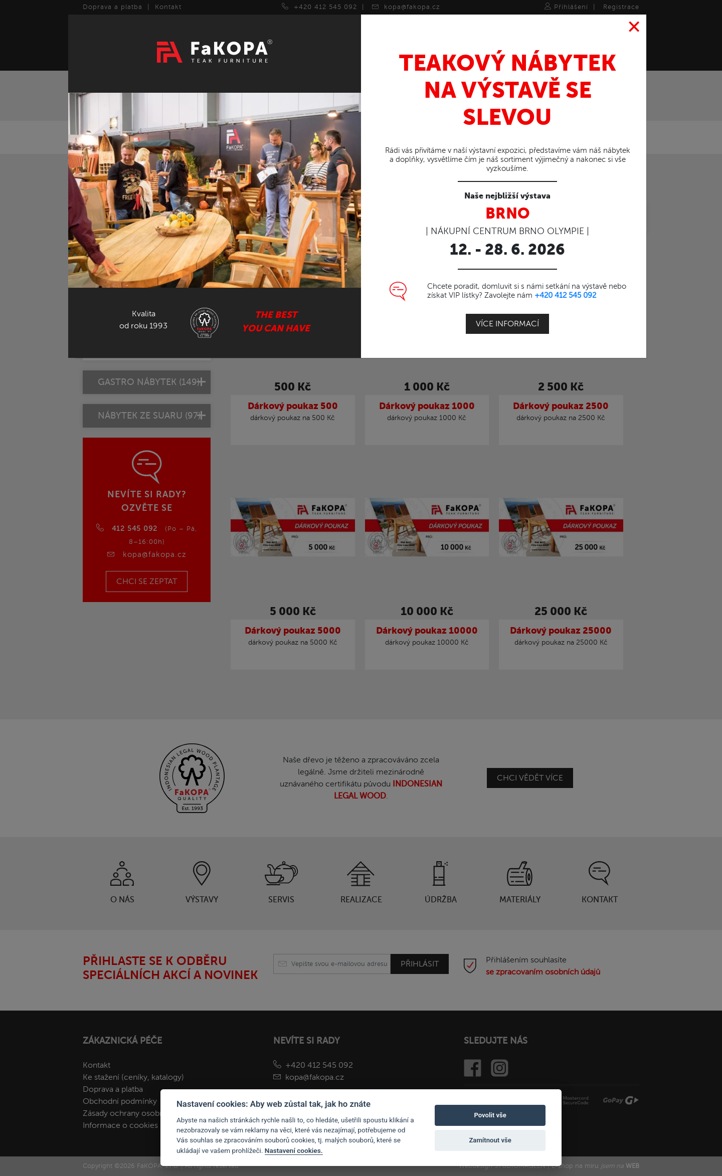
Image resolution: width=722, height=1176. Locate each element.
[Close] (634, 26)
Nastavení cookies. (294, 1150)
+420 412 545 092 (565, 295)
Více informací (507, 323)
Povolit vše (490, 1115)
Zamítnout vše (490, 1140)
